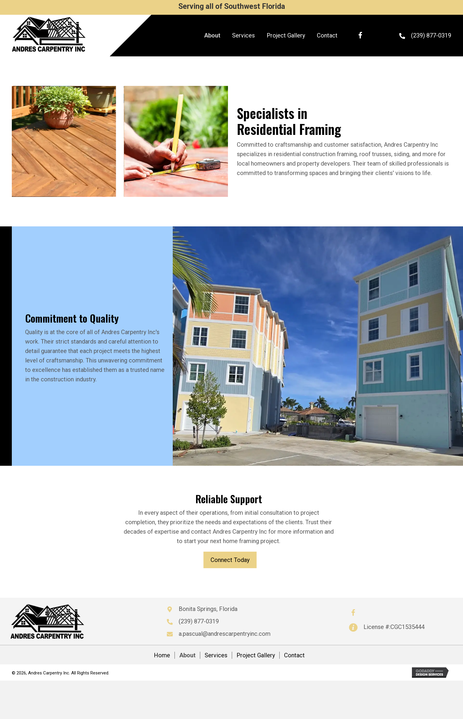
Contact (294, 655)
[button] (360, 35)
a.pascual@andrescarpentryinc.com (224, 633)
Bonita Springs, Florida (208, 608)
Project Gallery (256, 655)
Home (162, 655)
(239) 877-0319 (431, 35)
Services (216, 655)
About (187, 655)
